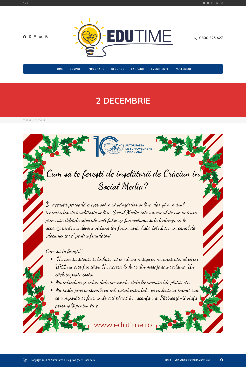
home (168, 360)
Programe (96, 68)
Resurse (117, 68)
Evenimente (160, 68)
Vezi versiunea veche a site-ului (192, 360)
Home (59, 68)
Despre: (76, 68)
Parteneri (183, 68)
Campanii (137, 68)
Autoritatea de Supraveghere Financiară (73, 360)
